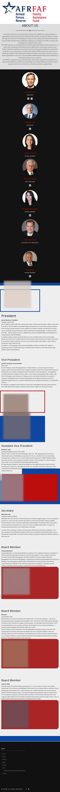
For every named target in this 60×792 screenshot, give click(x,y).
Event (3, 768)
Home (4, 754)
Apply (3, 762)
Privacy (4, 759)
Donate (4, 765)
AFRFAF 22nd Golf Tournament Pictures (14, 770)
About (4, 756)
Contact (4, 773)
